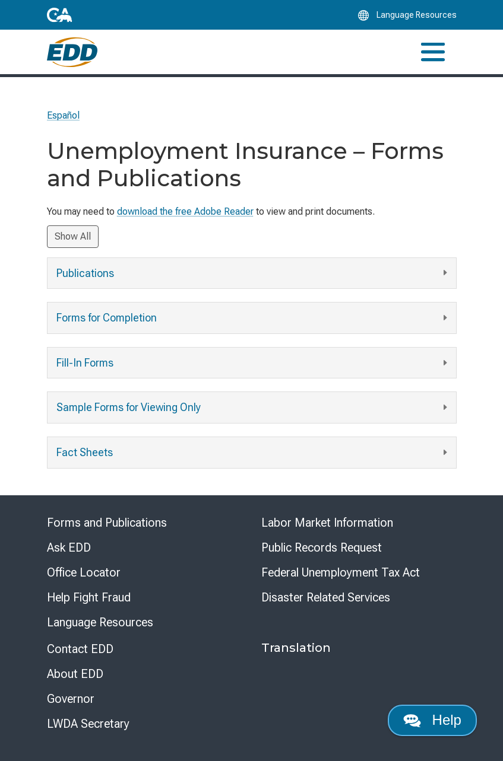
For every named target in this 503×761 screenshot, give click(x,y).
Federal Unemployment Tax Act (340, 572)
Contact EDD (80, 649)
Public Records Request (321, 547)
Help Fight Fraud (89, 597)
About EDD (75, 674)
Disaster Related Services (325, 597)
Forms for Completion (253, 318)
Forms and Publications (107, 522)
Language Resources (100, 622)
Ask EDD (69, 547)
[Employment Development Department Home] (72, 52)
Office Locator (84, 572)
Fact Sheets (253, 453)
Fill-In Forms (253, 363)
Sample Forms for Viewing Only (253, 408)
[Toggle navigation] (433, 52)
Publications (253, 273)
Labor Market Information (327, 522)
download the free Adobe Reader (185, 211)
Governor (70, 699)
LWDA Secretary (88, 724)
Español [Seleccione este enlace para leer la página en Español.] (63, 115)
